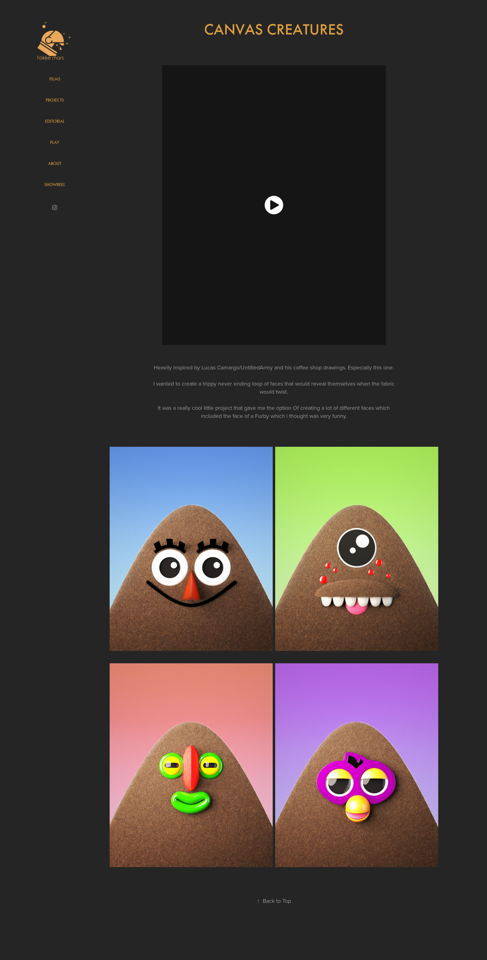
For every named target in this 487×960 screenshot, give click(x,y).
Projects (55, 100)
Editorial (55, 121)
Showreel (54, 184)
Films (54, 79)
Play (54, 142)
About (54, 163)
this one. (383, 367)
